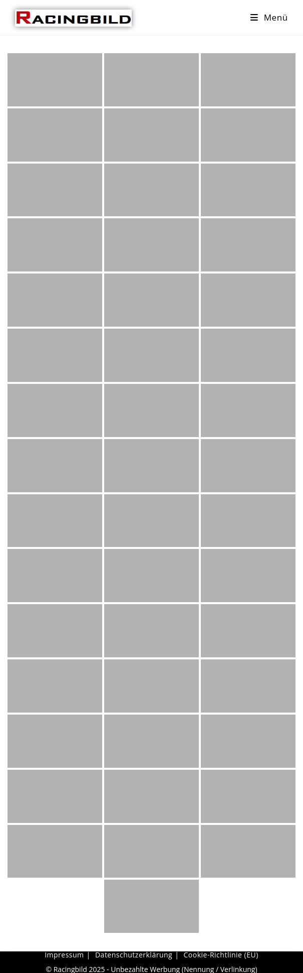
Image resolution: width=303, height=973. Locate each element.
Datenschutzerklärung (133, 954)
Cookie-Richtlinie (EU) (221, 954)
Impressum (64, 954)
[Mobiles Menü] (269, 17)
